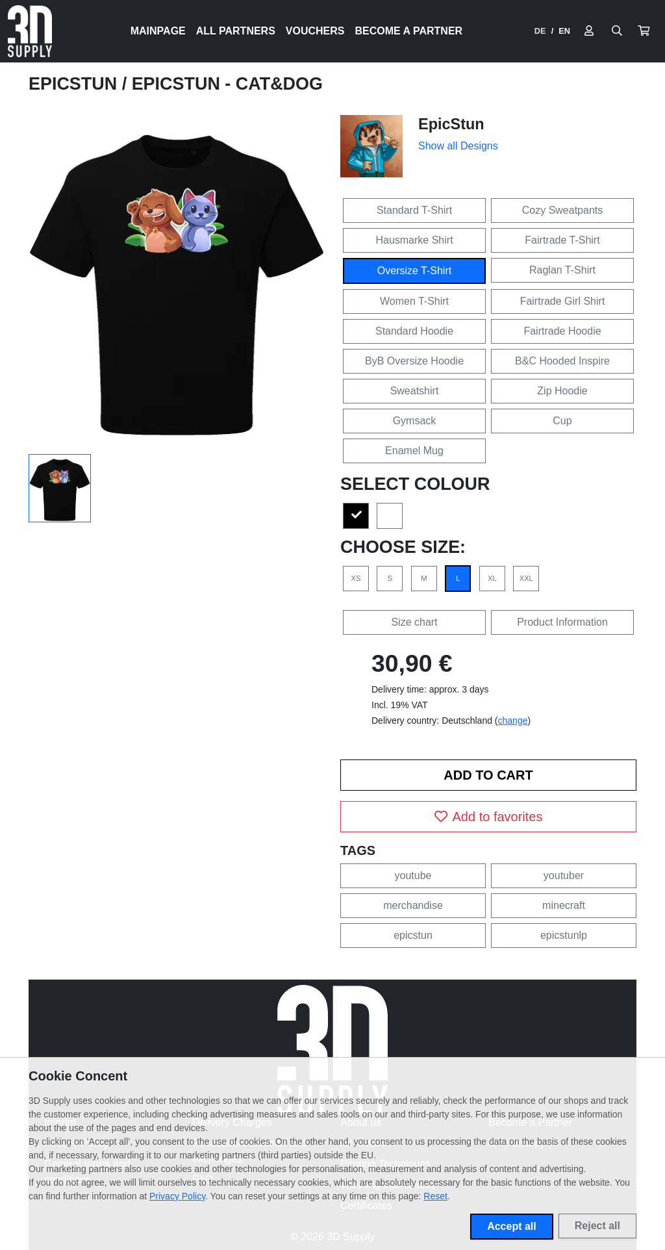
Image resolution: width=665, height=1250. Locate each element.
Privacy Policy (177, 1196)
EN (564, 31)
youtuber (564, 875)
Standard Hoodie (414, 331)
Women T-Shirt (414, 301)
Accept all (511, 1226)
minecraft (563, 905)
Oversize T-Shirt (414, 270)
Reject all (597, 1225)
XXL (526, 578)
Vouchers (315, 30)
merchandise (413, 905)
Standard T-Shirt (414, 210)
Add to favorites (488, 817)
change (513, 720)
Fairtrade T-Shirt (562, 240)
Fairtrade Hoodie (562, 331)
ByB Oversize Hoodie (414, 360)
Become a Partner (409, 30)
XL (492, 578)
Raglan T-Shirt (562, 269)
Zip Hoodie (562, 390)
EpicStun (75, 84)
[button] (643, 31)
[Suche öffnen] (617, 31)
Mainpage (158, 30)
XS (356, 578)
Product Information (562, 622)
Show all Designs (458, 145)
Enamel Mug (414, 450)
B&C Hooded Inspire (562, 360)
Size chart (414, 622)
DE (540, 31)
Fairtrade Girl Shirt (562, 301)
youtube (413, 875)
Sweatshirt (414, 390)
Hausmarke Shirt (414, 240)
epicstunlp (563, 935)
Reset (435, 1196)
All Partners (235, 30)
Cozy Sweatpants (562, 210)
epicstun (413, 935)
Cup (562, 420)
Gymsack (414, 420)
